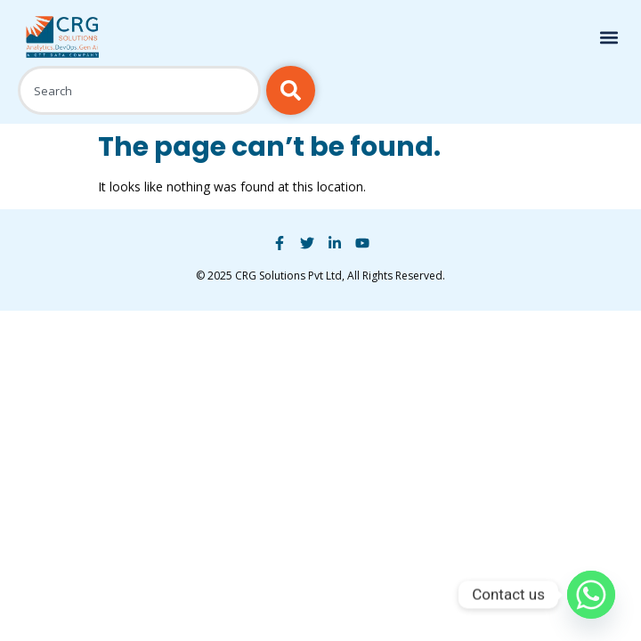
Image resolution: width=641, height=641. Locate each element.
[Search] (290, 90)
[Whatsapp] (591, 595)
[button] (608, 38)
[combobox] (139, 90)
